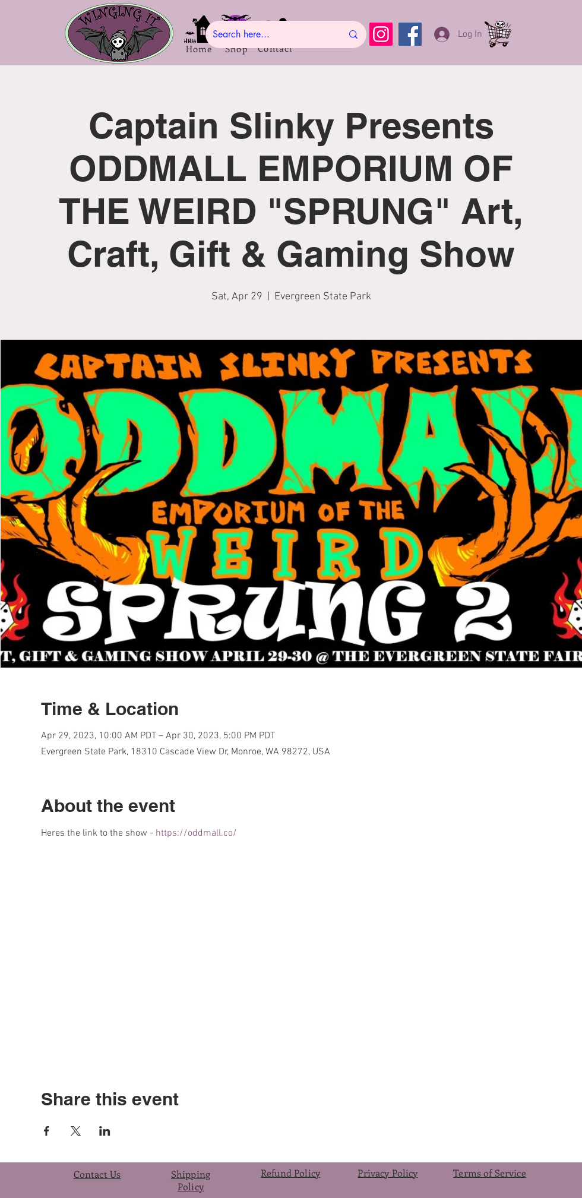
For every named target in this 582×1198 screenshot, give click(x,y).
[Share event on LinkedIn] (104, 1131)
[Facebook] (410, 34)
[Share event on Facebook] (46, 1131)
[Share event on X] (75, 1131)
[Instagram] (381, 34)
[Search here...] (268, 34)
